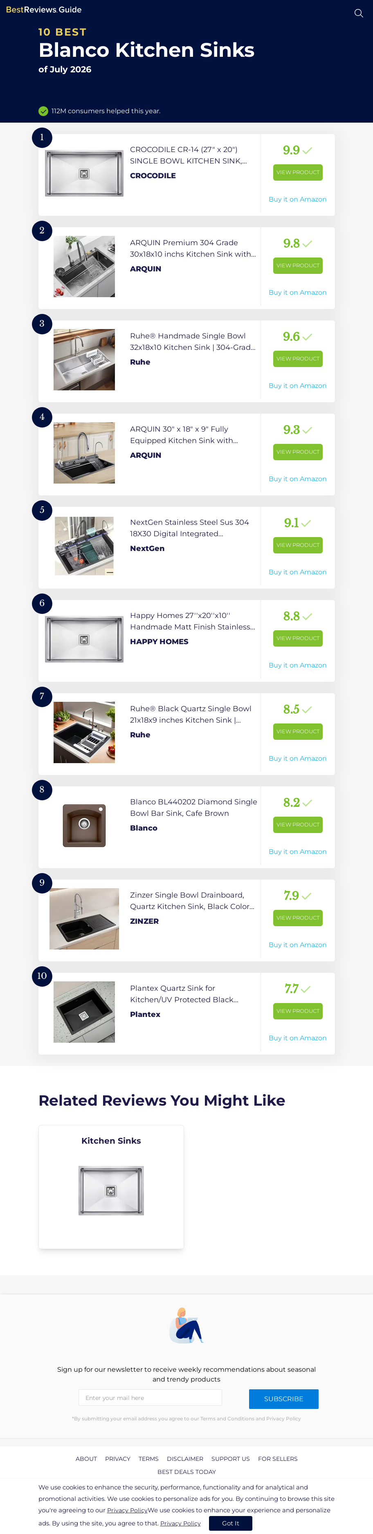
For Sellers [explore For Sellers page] (278, 1458)
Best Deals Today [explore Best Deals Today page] (186, 1472)
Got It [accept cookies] (230, 1523)
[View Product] (186, 175)
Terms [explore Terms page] (149, 1458)
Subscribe (283, 1399)
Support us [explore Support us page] (230, 1458)
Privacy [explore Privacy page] (117, 1458)
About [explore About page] (86, 1458)
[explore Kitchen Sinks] (111, 1187)
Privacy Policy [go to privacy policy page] (127, 1510)
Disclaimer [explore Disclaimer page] (185, 1458)
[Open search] (359, 13)
